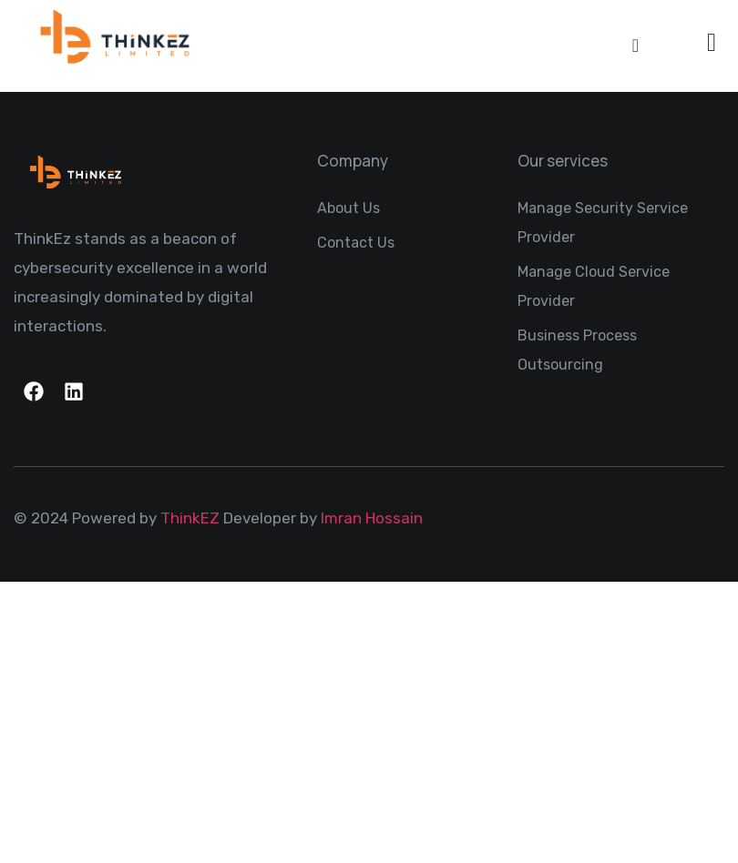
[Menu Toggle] (635, 45)
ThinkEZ (190, 518)
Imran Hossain (372, 518)
